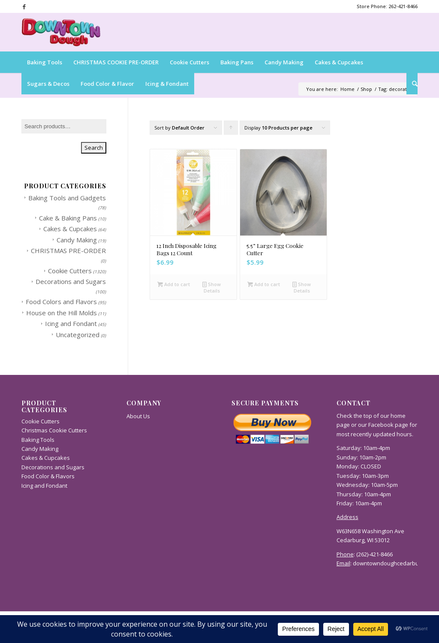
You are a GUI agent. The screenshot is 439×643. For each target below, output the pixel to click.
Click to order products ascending (231, 129)
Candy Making (77, 239)
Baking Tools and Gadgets (67, 197)
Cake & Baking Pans (68, 218)
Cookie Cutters (70, 270)
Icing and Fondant (71, 323)
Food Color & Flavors (48, 476)
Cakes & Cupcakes (70, 228)
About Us (138, 416)
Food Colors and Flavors (61, 301)
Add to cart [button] (173, 284)
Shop (366, 89)
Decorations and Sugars (71, 281)
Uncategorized (77, 334)
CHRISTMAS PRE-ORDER (68, 250)
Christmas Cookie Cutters (54, 430)
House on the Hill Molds (61, 312)
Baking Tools (37, 440)
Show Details (211, 287)
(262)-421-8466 (374, 554)
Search (93, 147)
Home (347, 89)
